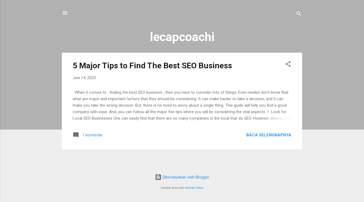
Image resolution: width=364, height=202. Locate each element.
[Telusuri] (299, 14)
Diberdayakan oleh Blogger (182, 177)
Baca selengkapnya (268, 135)
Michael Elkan (194, 188)
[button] (288, 65)
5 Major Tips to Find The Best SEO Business (152, 65)
